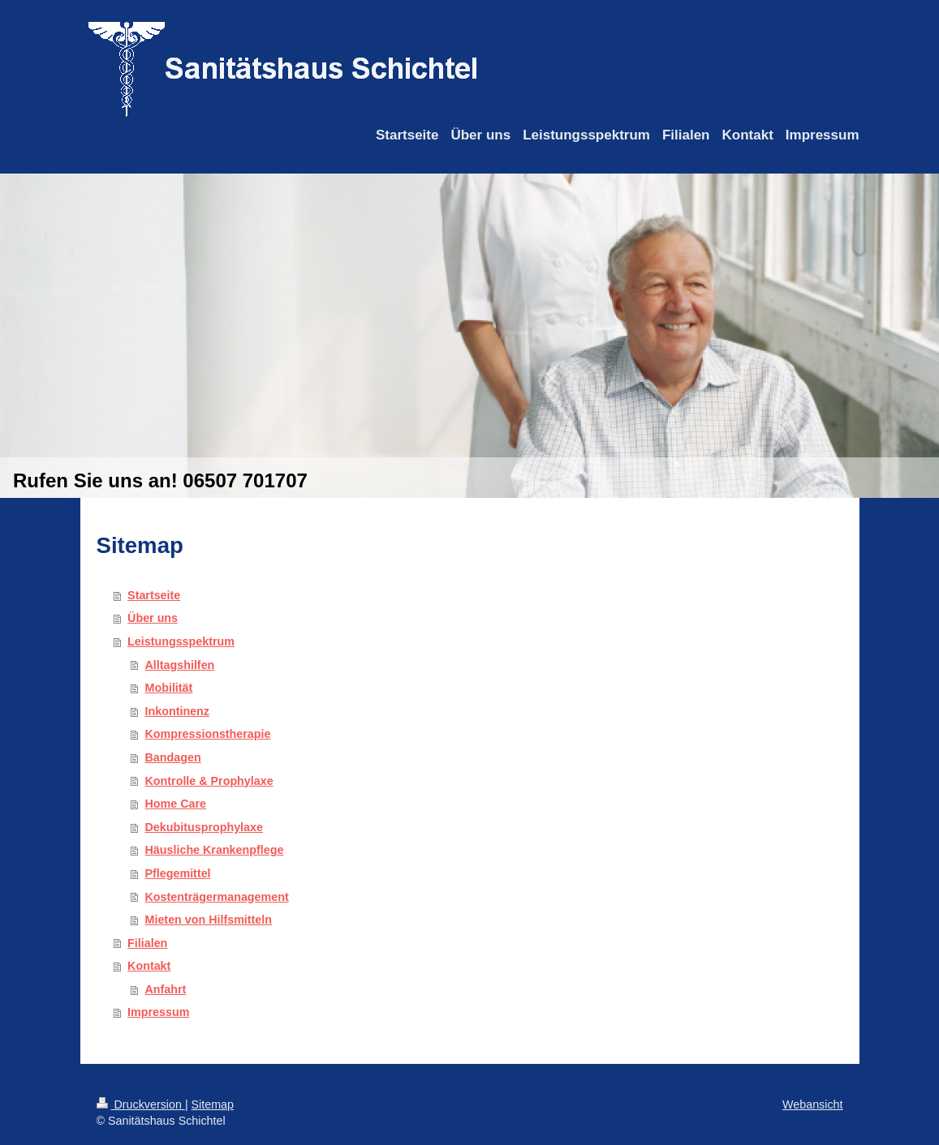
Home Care (176, 803)
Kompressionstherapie (208, 733)
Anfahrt (166, 989)
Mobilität (169, 687)
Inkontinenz (177, 711)
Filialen (147, 943)
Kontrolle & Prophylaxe (209, 780)
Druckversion (141, 1104)
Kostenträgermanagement (217, 896)
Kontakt (148, 965)
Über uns (152, 617)
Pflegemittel (178, 873)
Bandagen (173, 757)
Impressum (158, 1012)
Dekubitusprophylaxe (204, 827)
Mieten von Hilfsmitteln (208, 919)
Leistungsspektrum (181, 641)
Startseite (153, 595)
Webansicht (812, 1104)
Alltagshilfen (180, 664)
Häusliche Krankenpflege (214, 849)
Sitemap (213, 1104)
